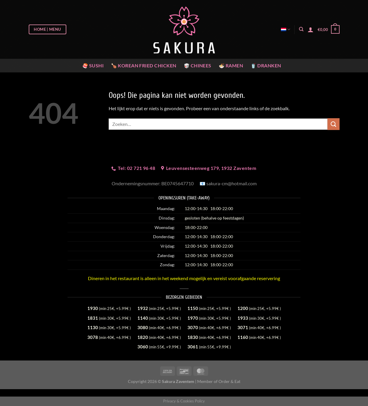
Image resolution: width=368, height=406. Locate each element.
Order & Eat (229, 381)
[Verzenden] (333, 124)
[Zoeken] (301, 29)
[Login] (311, 29)
